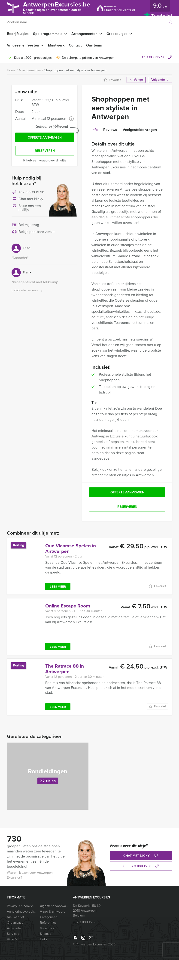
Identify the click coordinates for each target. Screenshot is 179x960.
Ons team (94, 45)
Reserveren (45, 150)
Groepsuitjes (116, 33)
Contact (75, 45)
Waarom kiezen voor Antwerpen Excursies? (30, 875)
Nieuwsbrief (15, 917)
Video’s (12, 939)
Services (13, 933)
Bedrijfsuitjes (18, 33)
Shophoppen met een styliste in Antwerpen (75, 70)
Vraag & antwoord (52, 911)
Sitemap (45, 933)
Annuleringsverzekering (22, 911)
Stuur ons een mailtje (26, 207)
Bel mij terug (25, 225)
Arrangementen (84, 33)
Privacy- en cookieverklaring (22, 906)
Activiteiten (15, 928)
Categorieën (49, 917)
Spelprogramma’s (47, 33)
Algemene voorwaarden (55, 906)
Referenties (48, 922)
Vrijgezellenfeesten (23, 45)
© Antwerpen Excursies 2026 (94, 944)
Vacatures (47, 928)
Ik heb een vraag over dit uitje (44, 160)
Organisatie (15, 922)
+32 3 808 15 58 (152, 57)
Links (43, 939)
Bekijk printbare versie (33, 232)
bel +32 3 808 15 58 (140, 866)
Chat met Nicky (27, 199)
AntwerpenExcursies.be (56, 7)
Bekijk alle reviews (28, 290)
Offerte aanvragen (45, 137)
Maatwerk (56, 45)
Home (11, 70)
